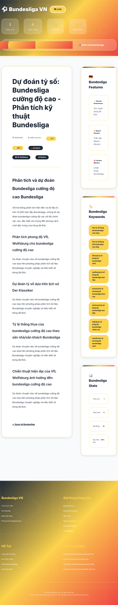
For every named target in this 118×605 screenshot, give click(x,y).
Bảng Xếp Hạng (6, 516)
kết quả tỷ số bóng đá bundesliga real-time (78, 554)
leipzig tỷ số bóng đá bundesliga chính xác (97, 326)
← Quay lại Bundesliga (23, 424)
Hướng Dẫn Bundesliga (9, 564)
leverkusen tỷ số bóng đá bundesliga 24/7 (97, 342)
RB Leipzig (67, 516)
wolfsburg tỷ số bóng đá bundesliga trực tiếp (98, 276)
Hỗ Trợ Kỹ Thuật (7, 559)
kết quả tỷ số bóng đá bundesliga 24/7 (97, 259)
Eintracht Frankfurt (70, 526)
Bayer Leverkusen (69, 521)
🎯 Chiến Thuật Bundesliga (91, 45)
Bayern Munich (68, 506)
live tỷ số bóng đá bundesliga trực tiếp (98, 244)
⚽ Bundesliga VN (33, 9)
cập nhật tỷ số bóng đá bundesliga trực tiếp (78, 564)
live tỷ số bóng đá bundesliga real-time (98, 230)
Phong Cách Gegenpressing (11, 521)
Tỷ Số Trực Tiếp (7, 506)
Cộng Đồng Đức (7, 569)
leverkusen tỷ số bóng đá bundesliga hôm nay (98, 292)
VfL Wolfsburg (68, 531)
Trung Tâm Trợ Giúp (8, 554)
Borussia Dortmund (70, 511)
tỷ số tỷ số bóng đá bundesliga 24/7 (76, 559)
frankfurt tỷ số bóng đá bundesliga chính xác (79, 569)
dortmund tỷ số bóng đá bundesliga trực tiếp (98, 309)
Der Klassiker (6, 511)
